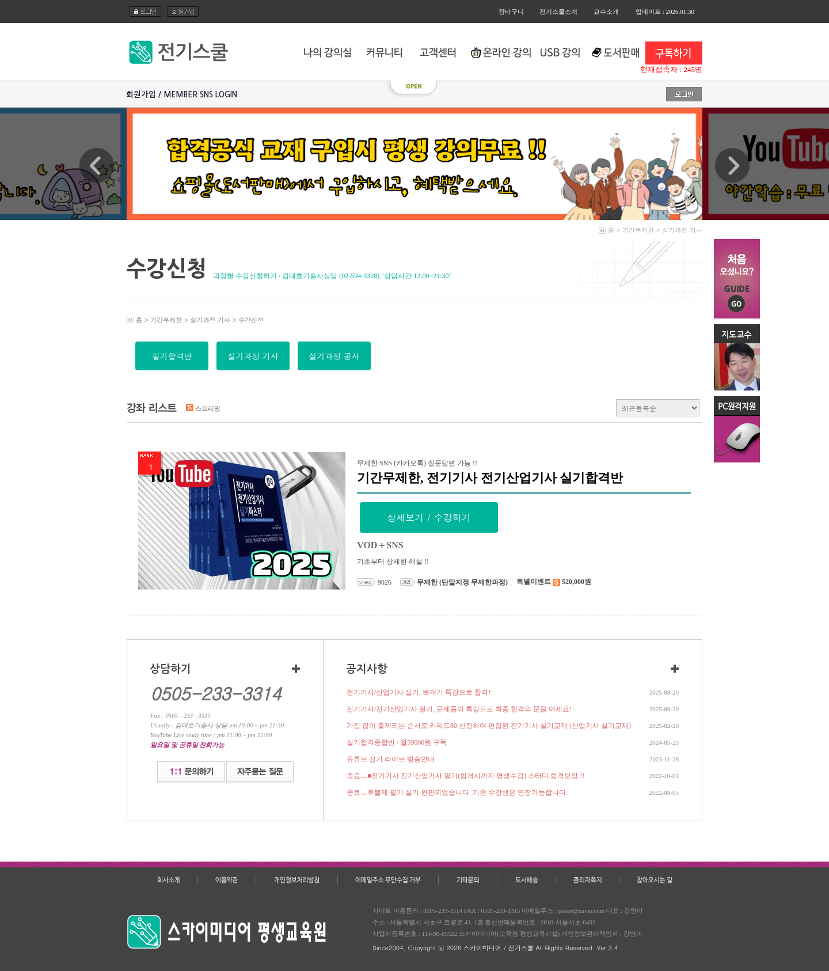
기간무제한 (638, 230)
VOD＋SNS (380, 545)
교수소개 (606, 11)
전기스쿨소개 (558, 11)
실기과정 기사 (682, 230)
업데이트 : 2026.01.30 (665, 11)
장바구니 (511, 11)
